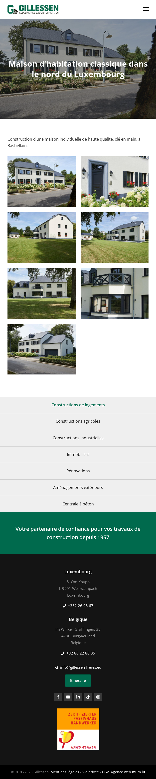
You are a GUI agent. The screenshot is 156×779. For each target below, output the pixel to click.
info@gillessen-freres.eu (80, 667)
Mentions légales (65, 772)
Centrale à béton (78, 504)
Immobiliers (78, 454)
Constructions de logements (78, 405)
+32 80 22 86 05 (80, 653)
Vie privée (90, 772)
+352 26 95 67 (80, 605)
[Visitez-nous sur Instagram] (98, 697)
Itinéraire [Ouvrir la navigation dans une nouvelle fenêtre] (78, 680)
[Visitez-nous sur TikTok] (88, 697)
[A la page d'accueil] (32, 9)
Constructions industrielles (78, 438)
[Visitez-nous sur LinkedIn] (78, 697)
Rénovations (78, 471)
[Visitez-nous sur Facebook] (58, 697)
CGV (105, 772)
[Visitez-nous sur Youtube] (68, 697)
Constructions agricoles (78, 421)
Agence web (121, 772)
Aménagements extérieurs (78, 487)
